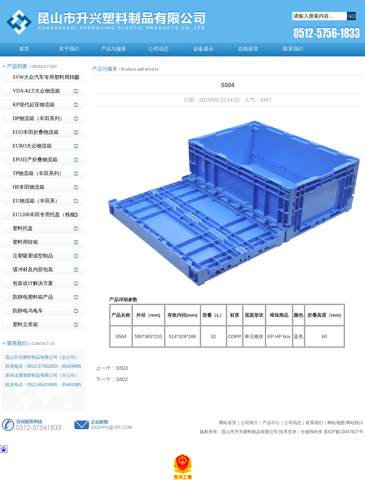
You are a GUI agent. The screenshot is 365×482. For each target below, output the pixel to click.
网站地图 (336, 422)
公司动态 (159, 49)
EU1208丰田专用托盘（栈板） (46, 214)
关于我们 (69, 49)
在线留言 (248, 49)
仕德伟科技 (311, 431)
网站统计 (354, 422)
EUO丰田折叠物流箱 (36, 132)
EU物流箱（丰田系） (36, 201)
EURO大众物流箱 (32, 146)
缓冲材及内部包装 (33, 269)
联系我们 (293, 49)
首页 (24, 49)
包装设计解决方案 (33, 283)
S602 (122, 379)
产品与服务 (113, 49)
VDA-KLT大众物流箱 (36, 91)
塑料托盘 (23, 228)
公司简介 (249, 422)
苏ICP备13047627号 (343, 431)
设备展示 (203, 49)
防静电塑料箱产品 (33, 297)
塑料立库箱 (25, 324)
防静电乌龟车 (28, 310)
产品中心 (271, 422)
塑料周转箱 (25, 242)
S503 (122, 368)
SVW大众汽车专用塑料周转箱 (46, 77)
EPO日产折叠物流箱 (35, 159)
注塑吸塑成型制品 (33, 256)
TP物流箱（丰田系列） (38, 173)
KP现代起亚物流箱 (34, 104)
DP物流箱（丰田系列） (39, 118)
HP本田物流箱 (28, 187)
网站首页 (227, 422)
